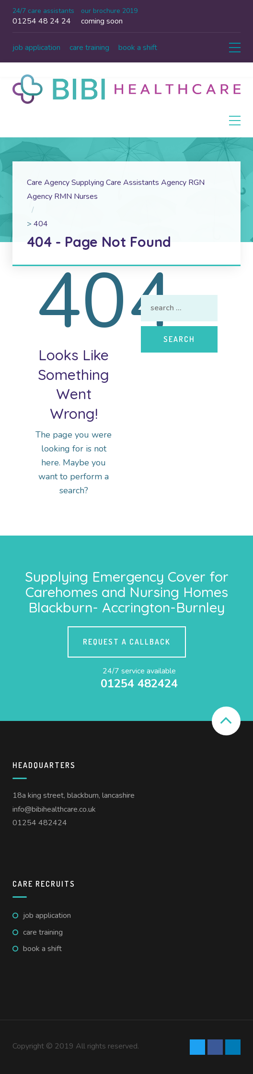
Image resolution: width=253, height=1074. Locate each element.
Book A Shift (137, 47)
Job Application (36, 47)
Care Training (89, 47)
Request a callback (127, 642)
